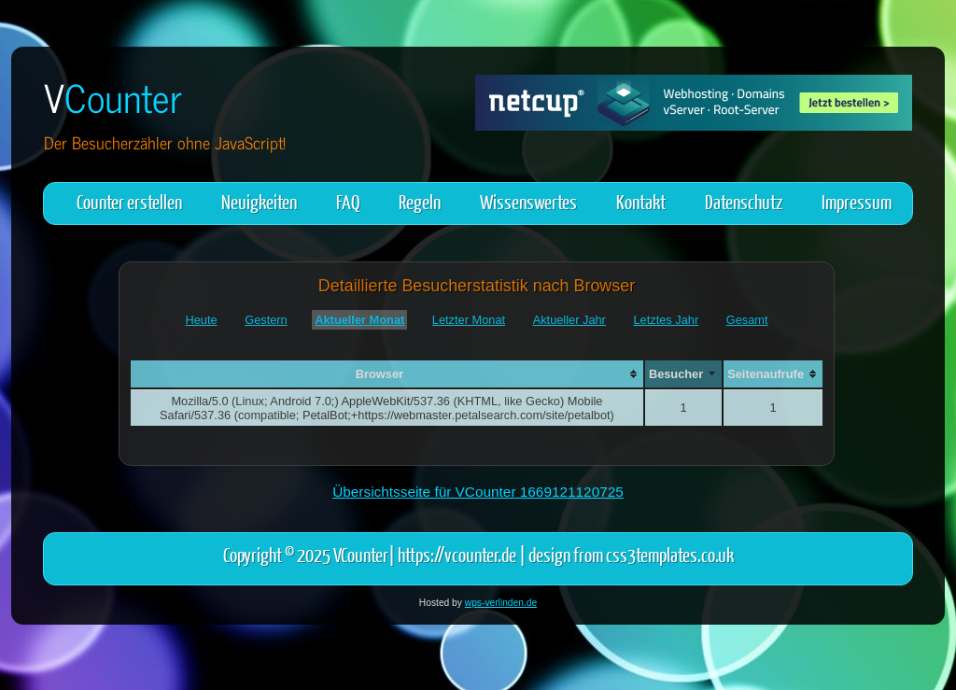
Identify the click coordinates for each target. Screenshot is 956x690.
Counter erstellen (129, 201)
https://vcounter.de (457, 554)
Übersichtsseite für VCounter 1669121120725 (478, 492)
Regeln (420, 201)
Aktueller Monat (359, 320)
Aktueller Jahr (569, 320)
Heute (201, 320)
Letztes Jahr (665, 320)
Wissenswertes (528, 201)
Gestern (266, 320)
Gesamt (747, 320)
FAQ (347, 201)
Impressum (857, 201)
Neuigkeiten (259, 201)
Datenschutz (743, 201)
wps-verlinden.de (501, 603)
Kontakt (641, 201)
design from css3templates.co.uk (631, 554)
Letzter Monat (468, 320)
